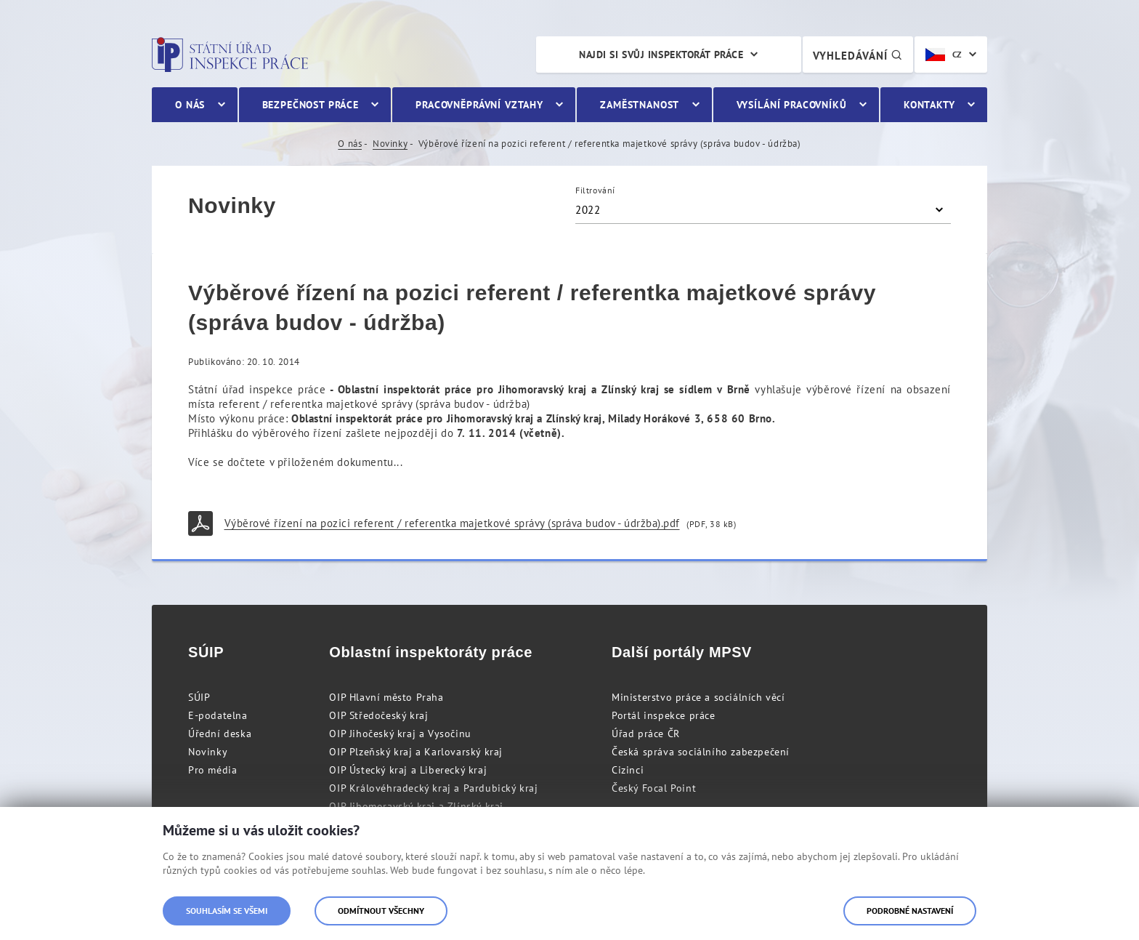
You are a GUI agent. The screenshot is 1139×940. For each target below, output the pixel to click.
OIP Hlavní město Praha (386, 697)
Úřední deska (219, 733)
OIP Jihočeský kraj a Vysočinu (400, 733)
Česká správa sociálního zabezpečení (701, 751)
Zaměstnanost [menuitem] (639, 104)
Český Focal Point (654, 788)
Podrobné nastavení (910, 910)
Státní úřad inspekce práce (230, 54)
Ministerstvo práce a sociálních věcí (698, 697)
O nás (350, 143)
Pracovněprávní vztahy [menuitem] (479, 104)
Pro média (212, 769)
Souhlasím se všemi (226, 910)
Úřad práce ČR (646, 733)
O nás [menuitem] (190, 104)
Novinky (390, 143)
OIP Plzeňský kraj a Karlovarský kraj (416, 751)
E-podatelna (218, 715)
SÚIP (199, 697)
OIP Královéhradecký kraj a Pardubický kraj (433, 788)
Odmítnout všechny (381, 910)
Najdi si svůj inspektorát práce (661, 54)
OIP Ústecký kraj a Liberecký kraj (408, 769)
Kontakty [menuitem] (929, 104)
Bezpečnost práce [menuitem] (310, 104)
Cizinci (628, 769)
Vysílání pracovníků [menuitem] (792, 104)
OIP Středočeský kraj (378, 715)
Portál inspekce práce (664, 715)
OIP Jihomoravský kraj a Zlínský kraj (416, 806)
